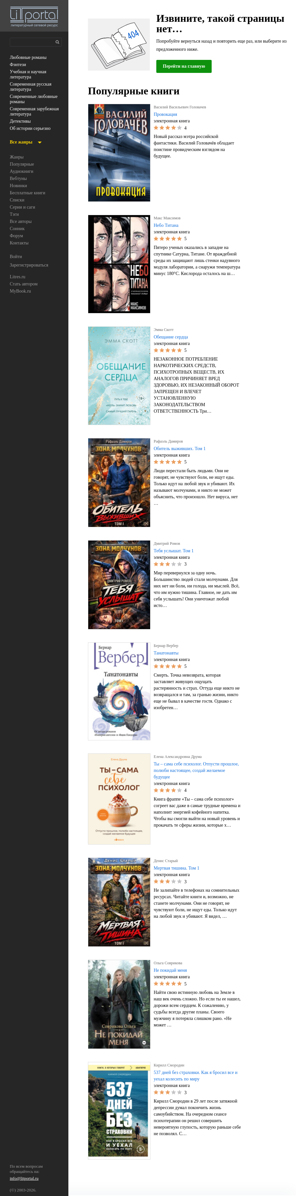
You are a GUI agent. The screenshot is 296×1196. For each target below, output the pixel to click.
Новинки (19, 185)
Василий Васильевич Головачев (183, 107)
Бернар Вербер (168, 645)
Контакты (19, 243)
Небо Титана (167, 225)
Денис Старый (167, 861)
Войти (16, 256)
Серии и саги (24, 207)
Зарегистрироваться (31, 265)
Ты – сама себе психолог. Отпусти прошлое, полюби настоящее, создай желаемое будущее (194, 771)
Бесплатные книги (29, 193)
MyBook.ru (21, 291)
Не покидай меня (172, 970)
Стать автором (25, 284)
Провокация (166, 114)
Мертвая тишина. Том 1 (179, 868)
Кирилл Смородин (171, 1065)
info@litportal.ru (24, 1178)
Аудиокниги (22, 171)
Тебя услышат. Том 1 (176, 551)
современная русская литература (33, 87)
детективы (21, 121)
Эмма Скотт (165, 329)
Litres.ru (18, 277)
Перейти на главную (186, 66)
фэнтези (18, 64)
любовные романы (30, 57)
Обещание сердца (173, 337)
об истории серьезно (32, 128)
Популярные (23, 164)
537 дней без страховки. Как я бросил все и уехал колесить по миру (194, 1076)
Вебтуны (19, 178)
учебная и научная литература (30, 74)
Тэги (14, 214)
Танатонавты (167, 653)
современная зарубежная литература (35, 111)
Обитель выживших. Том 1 (182, 448)
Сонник (17, 228)
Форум (17, 236)
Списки (17, 200)
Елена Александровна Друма (181, 756)
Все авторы (22, 221)
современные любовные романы (30, 99)
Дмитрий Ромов (168, 543)
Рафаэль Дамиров (171, 441)
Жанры (17, 157)
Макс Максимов (168, 218)
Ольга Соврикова (169, 963)
